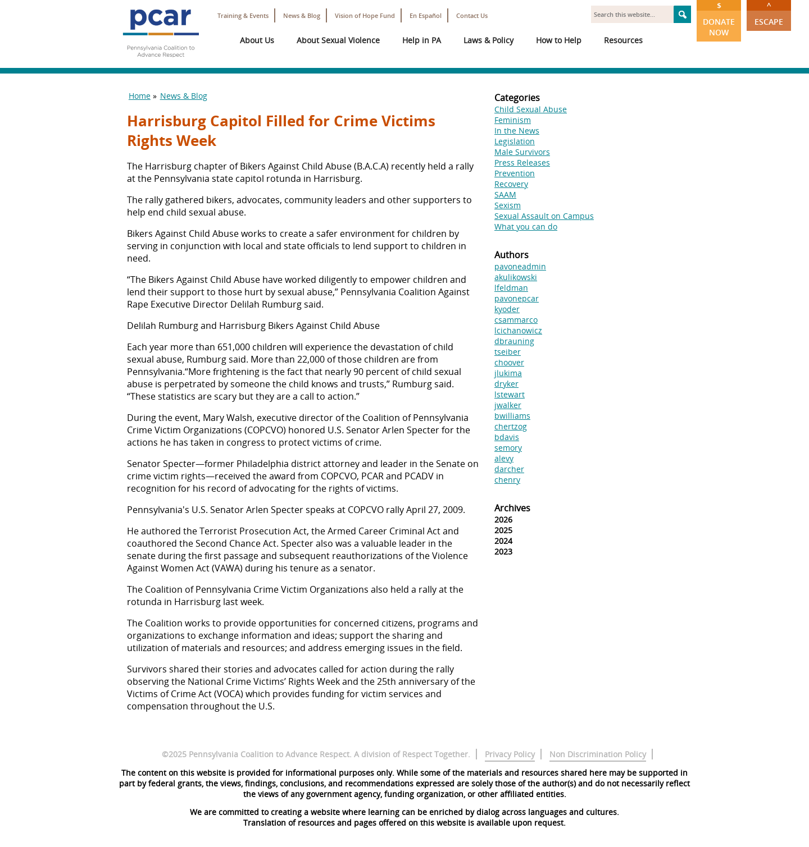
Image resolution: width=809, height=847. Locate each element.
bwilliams (512, 415)
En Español (426, 15)
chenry (507, 479)
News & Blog (301, 15)
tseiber (507, 351)
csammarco (516, 319)
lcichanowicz (518, 330)
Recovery (511, 183)
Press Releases (522, 162)
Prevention (514, 173)
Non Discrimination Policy (597, 754)
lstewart (509, 394)
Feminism (512, 120)
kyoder (507, 309)
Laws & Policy (488, 40)
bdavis (506, 437)
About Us (257, 40)
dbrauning (514, 341)
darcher (509, 469)
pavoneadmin (520, 266)
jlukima (508, 373)
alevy (503, 458)
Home (140, 95)
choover (509, 362)
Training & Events (243, 15)
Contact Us (472, 15)
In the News (516, 130)
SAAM (505, 194)
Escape (769, 13)
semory (508, 447)
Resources (623, 40)
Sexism (507, 205)
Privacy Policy (510, 754)
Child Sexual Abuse (530, 109)
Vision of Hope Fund (365, 15)
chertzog (510, 426)
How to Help (558, 40)
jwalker (507, 405)
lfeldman (511, 287)
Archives (512, 508)
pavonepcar (516, 298)
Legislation (514, 141)
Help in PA (421, 40)
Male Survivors (522, 151)
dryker (506, 383)
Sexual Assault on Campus (544, 215)
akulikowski (515, 277)
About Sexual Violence (338, 40)
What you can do (525, 226)
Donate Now (719, 19)
